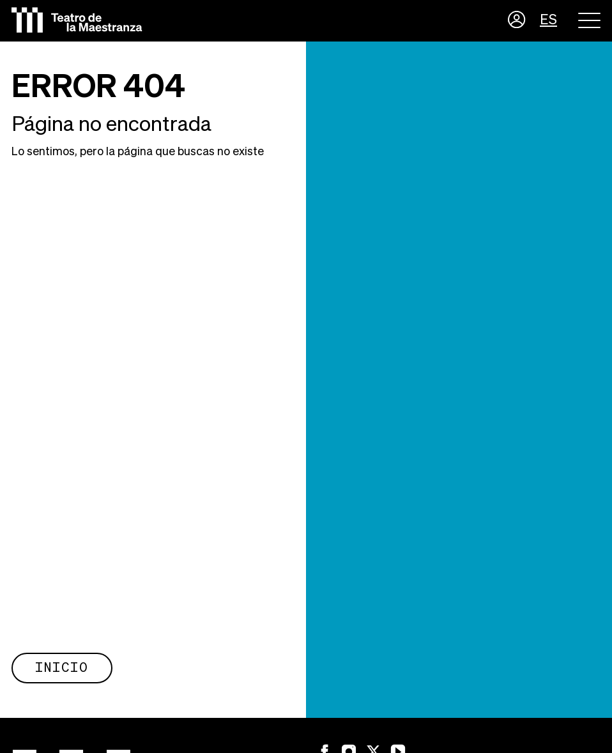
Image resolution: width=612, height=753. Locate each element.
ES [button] (548, 20)
